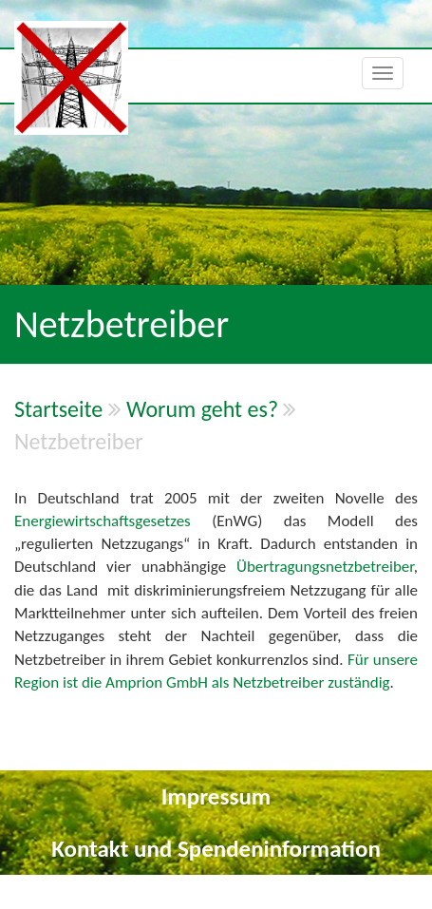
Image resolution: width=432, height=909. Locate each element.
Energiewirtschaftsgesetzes (113, 521)
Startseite (58, 409)
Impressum (216, 796)
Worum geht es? (202, 409)
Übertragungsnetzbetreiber (325, 567)
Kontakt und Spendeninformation (216, 848)
